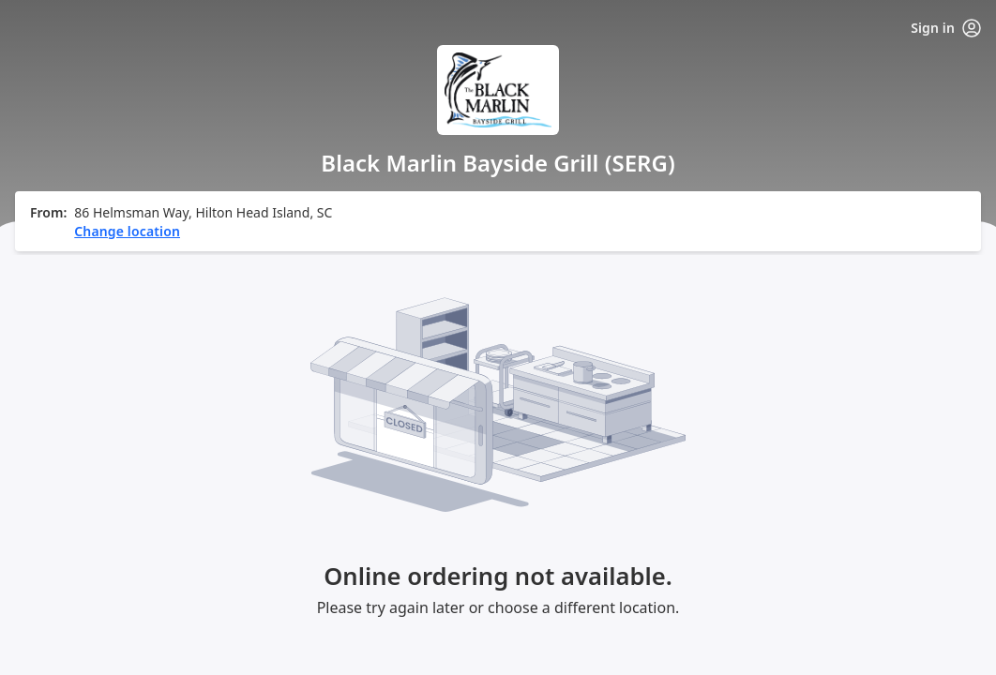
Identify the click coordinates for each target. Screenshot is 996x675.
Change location (127, 231)
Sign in (946, 28)
